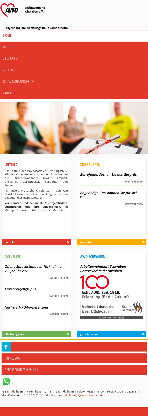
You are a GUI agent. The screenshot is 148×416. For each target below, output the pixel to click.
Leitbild (10, 242)
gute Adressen (89, 334)
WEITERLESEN (134, 181)
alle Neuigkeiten (15, 334)
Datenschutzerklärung (21, 369)
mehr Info (86, 242)
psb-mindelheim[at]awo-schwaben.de (78, 395)
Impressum (13, 358)
